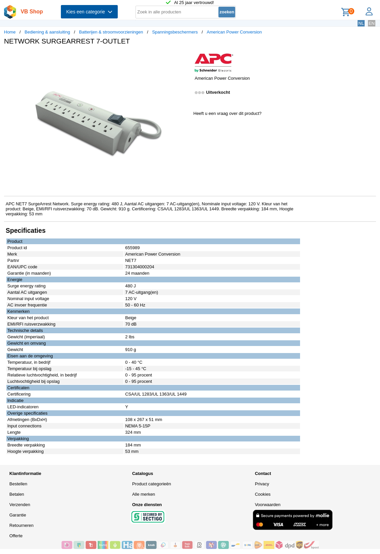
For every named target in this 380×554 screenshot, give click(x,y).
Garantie (17, 514)
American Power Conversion (234, 31)
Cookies (263, 494)
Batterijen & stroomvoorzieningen (111, 31)
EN (372, 23)
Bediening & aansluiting (47, 31)
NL (361, 23)
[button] (184, 57)
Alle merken (143, 494)
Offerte (16, 535)
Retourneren (21, 525)
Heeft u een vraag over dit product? (227, 113)
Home (10, 31)
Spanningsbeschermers (175, 31)
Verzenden (19, 504)
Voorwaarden (268, 504)
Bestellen (18, 483)
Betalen (16, 494)
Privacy (262, 483)
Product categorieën (151, 483)
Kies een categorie (89, 11)
